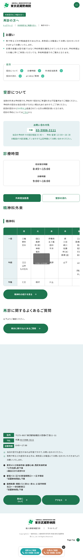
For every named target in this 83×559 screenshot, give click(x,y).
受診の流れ (11, 76)
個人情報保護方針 (33, 528)
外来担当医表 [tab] (22, 198)
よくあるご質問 (32, 76)
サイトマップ (52, 528)
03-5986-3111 (46, 130)
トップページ (8, 25)
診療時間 (31, 70)
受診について (12, 70)
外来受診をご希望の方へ (27, 25)
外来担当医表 (51, 70)
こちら (25, 112)
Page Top (73, 540)
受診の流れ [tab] (60, 198)
